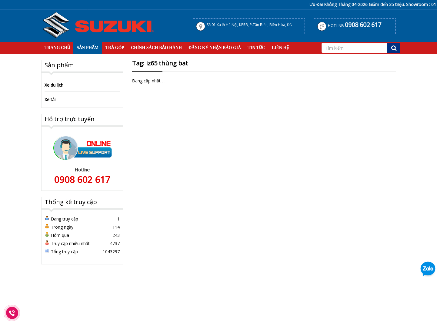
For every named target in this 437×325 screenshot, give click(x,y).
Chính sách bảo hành (156, 47)
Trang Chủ (57, 47)
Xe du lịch (54, 85)
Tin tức (256, 47)
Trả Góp (114, 47)
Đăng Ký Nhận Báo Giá (214, 47)
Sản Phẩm (87, 47)
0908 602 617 (363, 25)
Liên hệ (280, 47)
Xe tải (50, 99)
